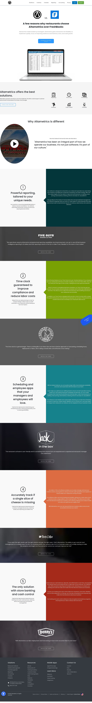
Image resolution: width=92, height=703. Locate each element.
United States (77, 695)
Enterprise (10, 679)
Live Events (49, 677)
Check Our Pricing (8, 104)
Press (68, 669)
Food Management (12, 671)
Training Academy (32, 671)
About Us (69, 675)
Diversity (69, 671)
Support (29, 683)
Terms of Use (36, 695)
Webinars (30, 679)
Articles (29, 667)
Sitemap (63, 695)
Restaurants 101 (31, 669)
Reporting (10, 673)
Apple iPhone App (51, 667)
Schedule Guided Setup (46, 41)
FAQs (29, 677)
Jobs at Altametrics (72, 673)
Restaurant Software (13, 667)
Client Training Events (33, 675)
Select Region (70, 695)
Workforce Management (14, 669)
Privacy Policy (44, 695)
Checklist (10, 677)
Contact (69, 667)
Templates (30, 681)
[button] (3, 694)
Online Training (51, 679)
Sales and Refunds (54, 695)
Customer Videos (32, 673)
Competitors (31, 685)
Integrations (50, 681)
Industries (30, 687)
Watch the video (46, 253)
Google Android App (52, 669)
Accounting (11, 675)
